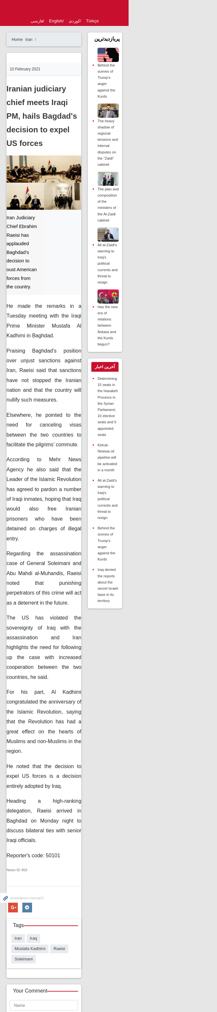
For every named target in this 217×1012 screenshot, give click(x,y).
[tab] (164, 325)
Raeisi (111, 759)
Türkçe (113, 20)
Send (40, 901)
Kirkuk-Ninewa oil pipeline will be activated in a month (166, 385)
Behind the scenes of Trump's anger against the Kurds (168, 82)
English (77, 20)
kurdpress (108, 9)
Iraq (54, 759)
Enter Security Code (51, 877)
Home (38, 39)
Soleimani (45, 770)
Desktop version (108, 967)
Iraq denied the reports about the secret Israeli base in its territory (168, 459)
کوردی (95, 20)
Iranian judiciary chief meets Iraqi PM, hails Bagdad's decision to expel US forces (80, 102)
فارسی (58, 20)
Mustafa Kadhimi (81, 759)
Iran (49, 39)
